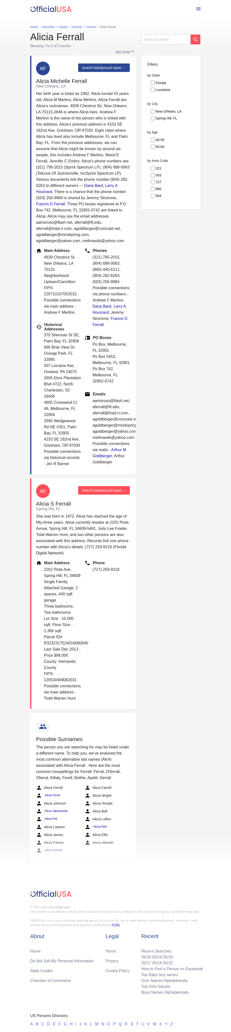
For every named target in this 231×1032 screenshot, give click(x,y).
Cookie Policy (117, 971)
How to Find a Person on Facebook (172, 969)
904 (158, 196)
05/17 (146, 963)
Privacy (112, 961)
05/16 (157, 963)
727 (158, 182)
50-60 (160, 146)
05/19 (157, 957)
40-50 (160, 140)
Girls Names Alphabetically (164, 981)
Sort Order (123, 51)
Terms (111, 951)
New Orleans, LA (169, 111)
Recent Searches (156, 951)
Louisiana (163, 90)
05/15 (168, 963)
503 (158, 175)
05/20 (146, 957)
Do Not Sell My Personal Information (62, 961)
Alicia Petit (96, 827)
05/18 (168, 957)
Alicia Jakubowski (52, 811)
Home (35, 951)
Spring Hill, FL (166, 118)
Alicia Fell (46, 819)
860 (158, 189)
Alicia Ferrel (48, 795)
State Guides (41, 971)
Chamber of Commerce (50, 981)
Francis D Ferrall (50, 204)
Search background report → (104, 68)
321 (158, 168)
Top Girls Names (155, 986)
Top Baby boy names (159, 975)
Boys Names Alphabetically (165, 992)
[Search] (166, 39)
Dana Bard (93, 185)
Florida (161, 83)
